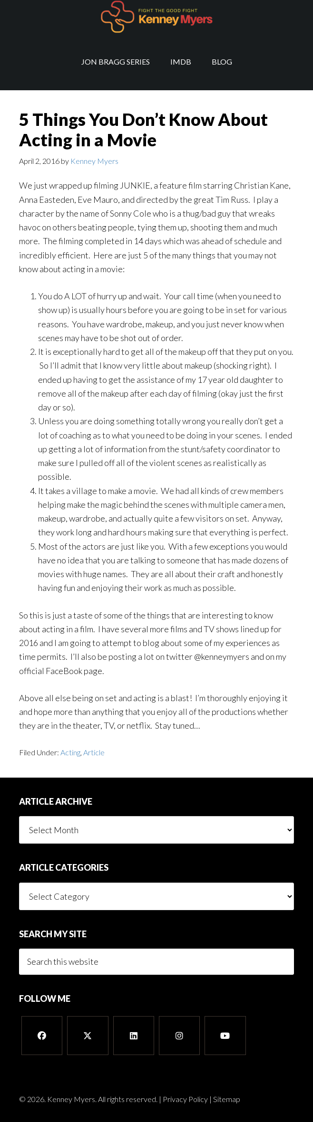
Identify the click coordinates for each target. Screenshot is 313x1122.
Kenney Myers (156, 16)
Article (94, 752)
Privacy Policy (185, 1098)
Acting (70, 752)
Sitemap (226, 1098)
